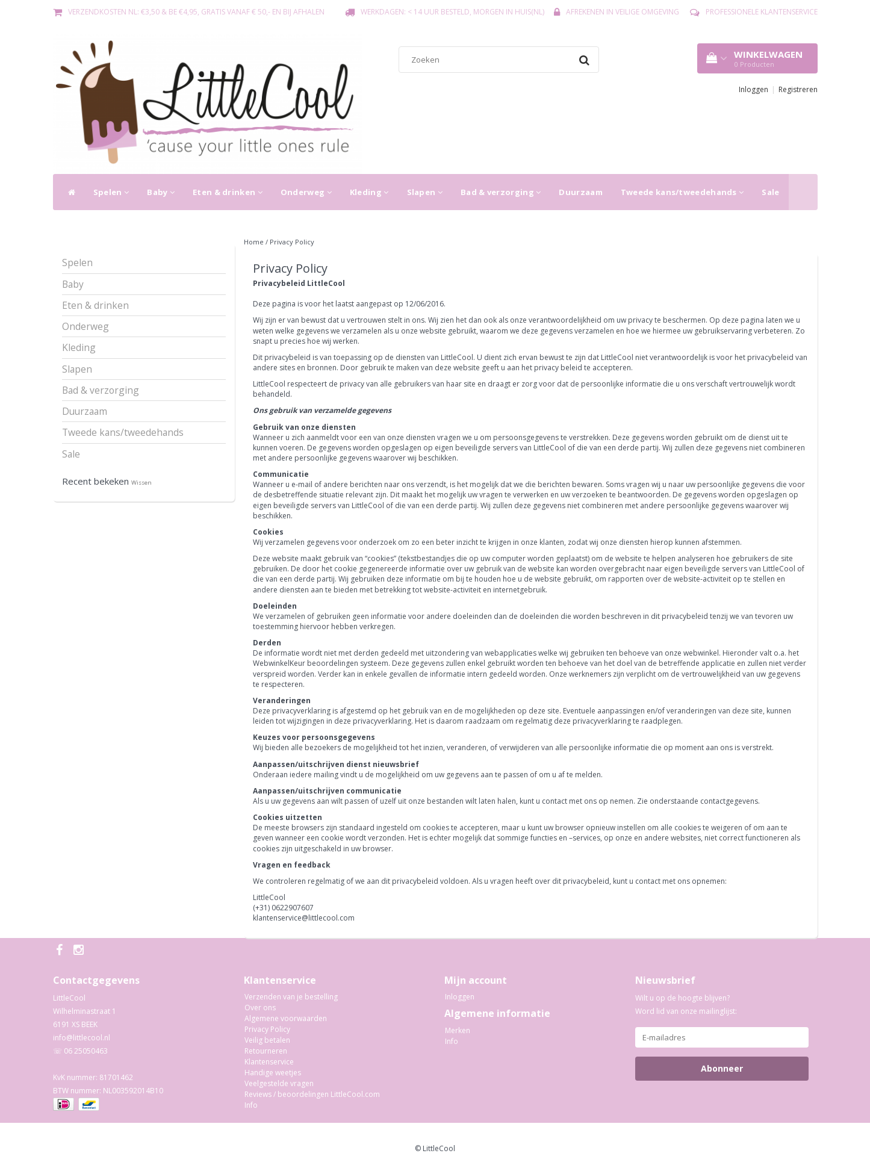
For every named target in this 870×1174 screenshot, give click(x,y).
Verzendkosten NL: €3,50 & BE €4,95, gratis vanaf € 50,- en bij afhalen (196, 12)
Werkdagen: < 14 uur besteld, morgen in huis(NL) (452, 12)
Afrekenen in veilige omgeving (622, 12)
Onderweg (306, 192)
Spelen (111, 192)
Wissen (141, 482)
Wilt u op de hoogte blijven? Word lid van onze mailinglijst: (686, 1004)
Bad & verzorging (501, 192)
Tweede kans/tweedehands (682, 192)
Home (254, 241)
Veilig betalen (267, 1040)
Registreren (798, 89)
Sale (770, 192)
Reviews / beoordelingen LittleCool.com (312, 1094)
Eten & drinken (228, 192)
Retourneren (265, 1051)
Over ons (260, 1007)
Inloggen (753, 89)
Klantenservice (269, 1062)
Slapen (425, 192)
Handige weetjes (272, 1072)
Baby (161, 192)
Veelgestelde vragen (279, 1083)
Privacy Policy (292, 241)
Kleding (369, 192)
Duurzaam (580, 192)
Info (251, 1105)
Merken (457, 1030)
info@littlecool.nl (81, 1038)
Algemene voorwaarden (285, 1018)
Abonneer (722, 1068)
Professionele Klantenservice (762, 12)
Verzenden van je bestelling (291, 997)
